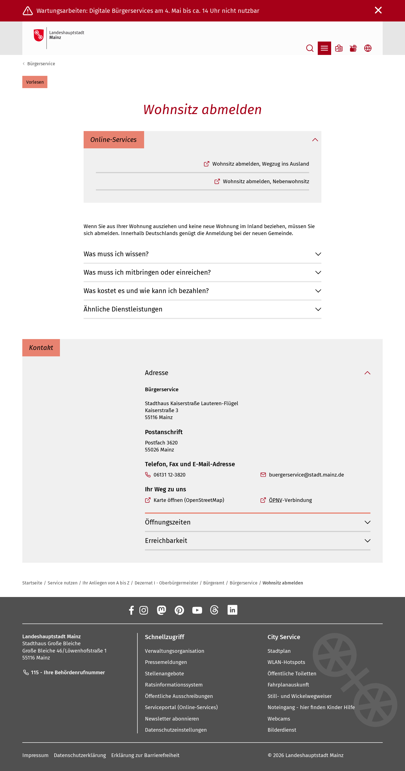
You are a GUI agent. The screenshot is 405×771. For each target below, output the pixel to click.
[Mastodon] (161, 610)
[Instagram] (143, 610)
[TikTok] (268, 610)
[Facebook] (131, 610)
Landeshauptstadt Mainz (314, 755)
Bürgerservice (41, 63)
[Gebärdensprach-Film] (353, 48)
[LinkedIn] (232, 610)
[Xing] (250, 610)
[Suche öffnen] (310, 48)
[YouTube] (196, 610)
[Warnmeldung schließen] (378, 10)
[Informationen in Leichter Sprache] (339, 48)
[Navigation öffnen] (324, 48)
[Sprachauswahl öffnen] (368, 48)
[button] (34, 82)
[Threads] (214, 610)
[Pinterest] (179, 610)
